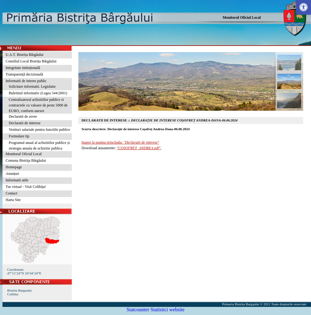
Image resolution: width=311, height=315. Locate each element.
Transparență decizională (24, 74)
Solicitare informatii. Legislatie (32, 86)
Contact (11, 193)
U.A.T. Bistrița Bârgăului (24, 54)
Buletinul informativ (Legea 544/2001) (38, 93)
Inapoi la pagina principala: (120, 142)
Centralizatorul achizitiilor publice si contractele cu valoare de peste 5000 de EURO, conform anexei (38, 105)
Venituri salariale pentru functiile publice (39, 129)
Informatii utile (17, 180)
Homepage (14, 167)
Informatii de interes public (26, 81)
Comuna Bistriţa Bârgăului (26, 160)
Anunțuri (12, 173)
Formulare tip (19, 136)
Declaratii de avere (23, 116)
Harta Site (13, 200)
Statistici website (168, 309)
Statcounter (137, 309)
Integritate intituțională (23, 68)
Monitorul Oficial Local (242, 17)
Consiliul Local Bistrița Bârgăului (31, 61)
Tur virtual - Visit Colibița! (26, 187)
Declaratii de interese (25, 123)
